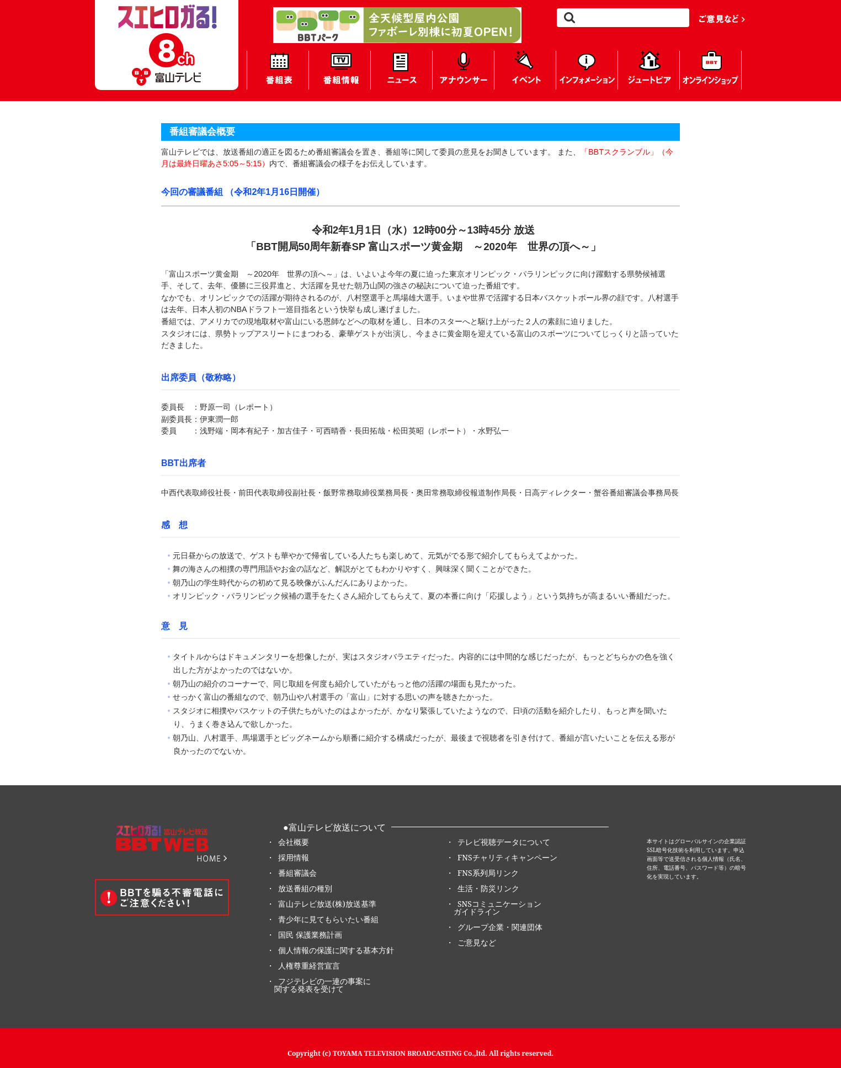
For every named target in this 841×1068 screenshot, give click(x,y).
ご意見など (722, 18)
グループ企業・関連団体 (499, 927)
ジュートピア (648, 70)
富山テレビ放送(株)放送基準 (327, 903)
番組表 (277, 70)
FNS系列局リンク (488, 873)
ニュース (401, 70)
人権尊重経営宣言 (309, 965)
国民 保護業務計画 (310, 934)
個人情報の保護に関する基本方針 (336, 950)
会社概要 (293, 842)
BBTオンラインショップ (710, 70)
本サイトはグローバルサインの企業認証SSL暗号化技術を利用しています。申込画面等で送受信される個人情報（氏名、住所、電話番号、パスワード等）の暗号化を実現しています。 (696, 858)
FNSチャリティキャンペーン (507, 857)
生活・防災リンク (488, 888)
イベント (525, 70)
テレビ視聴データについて (503, 842)
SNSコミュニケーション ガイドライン (493, 907)
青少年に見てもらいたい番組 (328, 919)
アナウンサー (463, 70)
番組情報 (339, 70)
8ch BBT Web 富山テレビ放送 (166, 45)
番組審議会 (297, 873)
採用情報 (293, 857)
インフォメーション (587, 70)
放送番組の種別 (305, 888)
